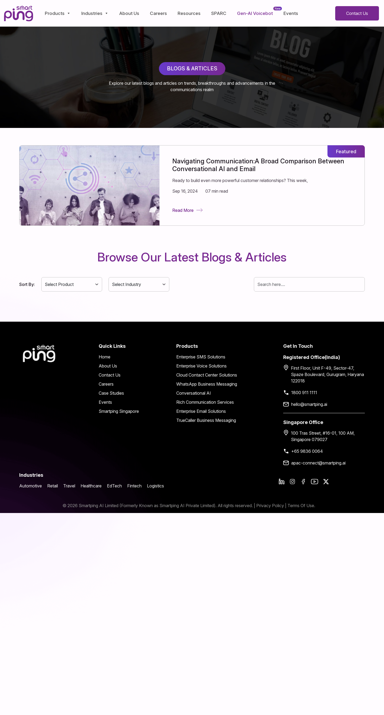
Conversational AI (193, 393)
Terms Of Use (300, 505)
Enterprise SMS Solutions (200, 356)
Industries (95, 13)
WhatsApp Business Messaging (206, 384)
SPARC (218, 13)
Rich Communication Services (205, 402)
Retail (52, 485)
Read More (187, 210)
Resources (189, 13)
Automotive (30, 485)
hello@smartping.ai (309, 404)
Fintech (134, 485)
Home (104, 356)
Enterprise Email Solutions (201, 411)
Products (58, 13)
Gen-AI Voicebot (255, 13)
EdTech (114, 485)
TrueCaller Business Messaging (206, 420)
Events (290, 13)
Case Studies (111, 393)
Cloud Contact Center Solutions (206, 375)
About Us (129, 13)
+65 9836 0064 (307, 451)
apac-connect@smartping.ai (318, 463)
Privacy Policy (270, 505)
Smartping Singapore (119, 411)
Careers (158, 13)
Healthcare (91, 485)
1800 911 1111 (304, 392)
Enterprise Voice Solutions (201, 366)
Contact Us (357, 13)
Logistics (155, 485)
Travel (69, 485)
